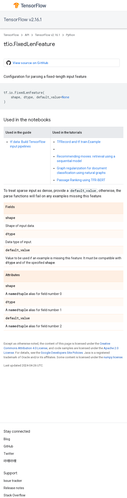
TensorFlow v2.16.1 (23, 20)
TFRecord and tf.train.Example (79, 142)
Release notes (14, 488)
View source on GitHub (27, 63)
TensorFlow (11, 35)
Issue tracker (13, 481)
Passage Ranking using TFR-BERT (81, 180)
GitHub (8, 446)
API (27, 35)
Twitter (9, 453)
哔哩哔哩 (10, 461)
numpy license (113, 357)
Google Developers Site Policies (62, 352)
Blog (7, 439)
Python (70, 35)
